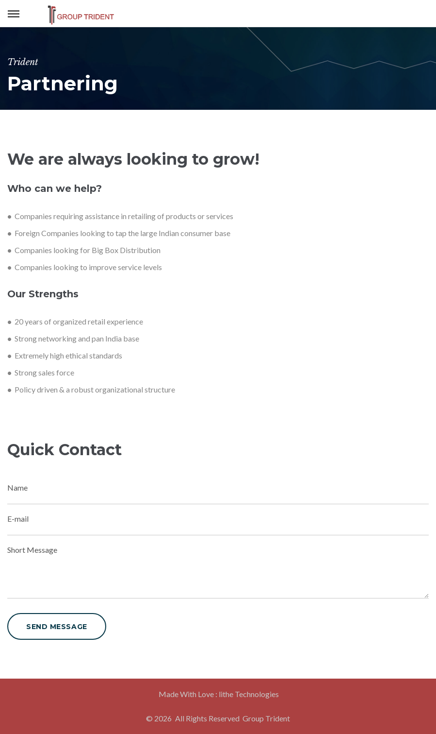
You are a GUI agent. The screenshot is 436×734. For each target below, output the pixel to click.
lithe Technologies (249, 694)
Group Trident (266, 718)
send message (56, 626)
